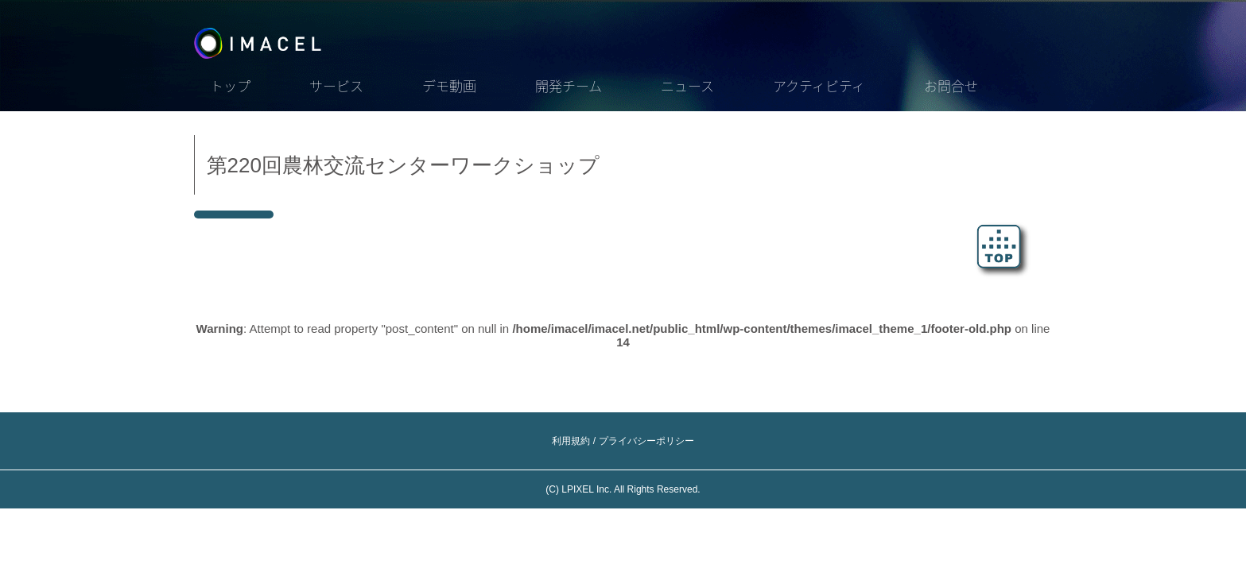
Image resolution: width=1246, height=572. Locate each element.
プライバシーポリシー (646, 440)
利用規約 (571, 440)
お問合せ (951, 85)
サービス (336, 85)
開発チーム (568, 85)
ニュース (687, 85)
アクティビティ (819, 85)
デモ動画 (449, 85)
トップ (230, 85)
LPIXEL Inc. (586, 489)
